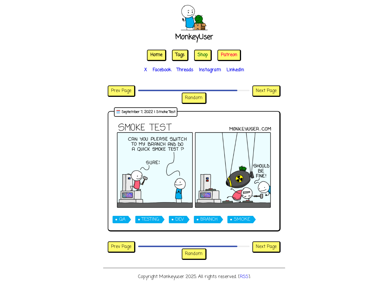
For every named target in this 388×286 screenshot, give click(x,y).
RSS (244, 277)
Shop (203, 55)
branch (208, 219)
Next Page (266, 90)
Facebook (162, 70)
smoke (242, 219)
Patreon (229, 55)
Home (156, 55)
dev (179, 219)
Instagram (210, 70)
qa (122, 219)
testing (150, 219)
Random (193, 98)
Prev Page (121, 90)
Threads (185, 70)
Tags (179, 55)
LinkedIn (235, 70)
